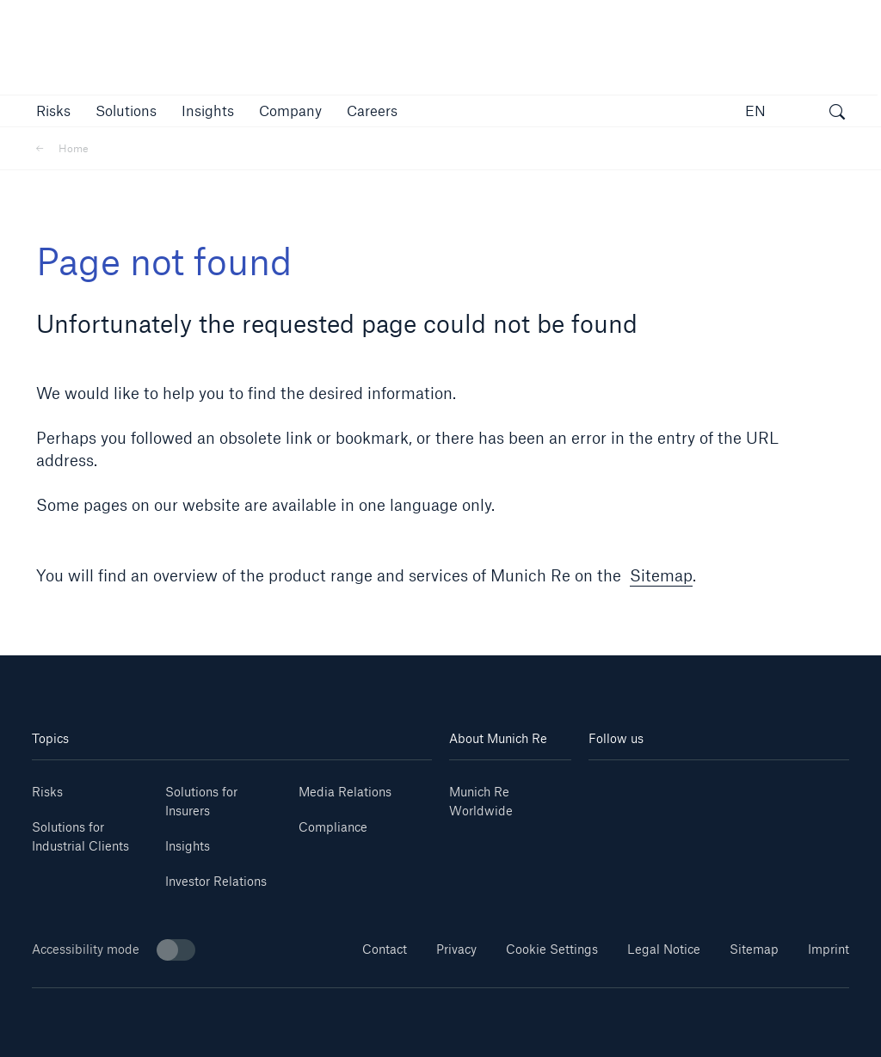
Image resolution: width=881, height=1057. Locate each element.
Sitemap (661, 575)
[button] (53, 110)
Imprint (828, 949)
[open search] (837, 113)
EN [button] (755, 110)
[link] (208, 110)
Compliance (333, 827)
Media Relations (345, 792)
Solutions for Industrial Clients (80, 836)
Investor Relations (216, 881)
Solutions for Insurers (201, 801)
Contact (384, 949)
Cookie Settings (552, 949)
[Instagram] (697, 785)
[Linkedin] (610, 785)
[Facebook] (740, 785)
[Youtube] (653, 785)
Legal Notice (663, 949)
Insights (187, 846)
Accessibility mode (113, 950)
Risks (47, 792)
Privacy (456, 949)
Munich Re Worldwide (481, 801)
